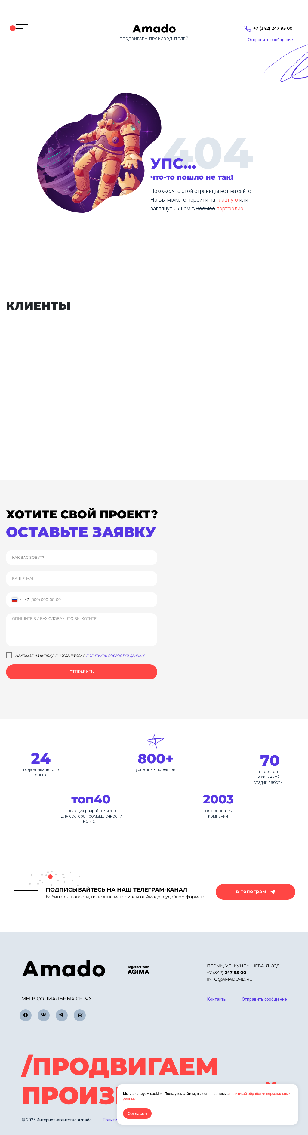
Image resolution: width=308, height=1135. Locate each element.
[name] (81, 557)
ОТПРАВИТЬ (81, 672)
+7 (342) (226, 972)
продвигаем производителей (154, 38)
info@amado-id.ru (230, 979)
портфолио (229, 208)
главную (227, 199)
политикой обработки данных (115, 655)
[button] (270, 40)
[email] (81, 578)
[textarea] (81, 629)
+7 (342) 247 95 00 (272, 28)
